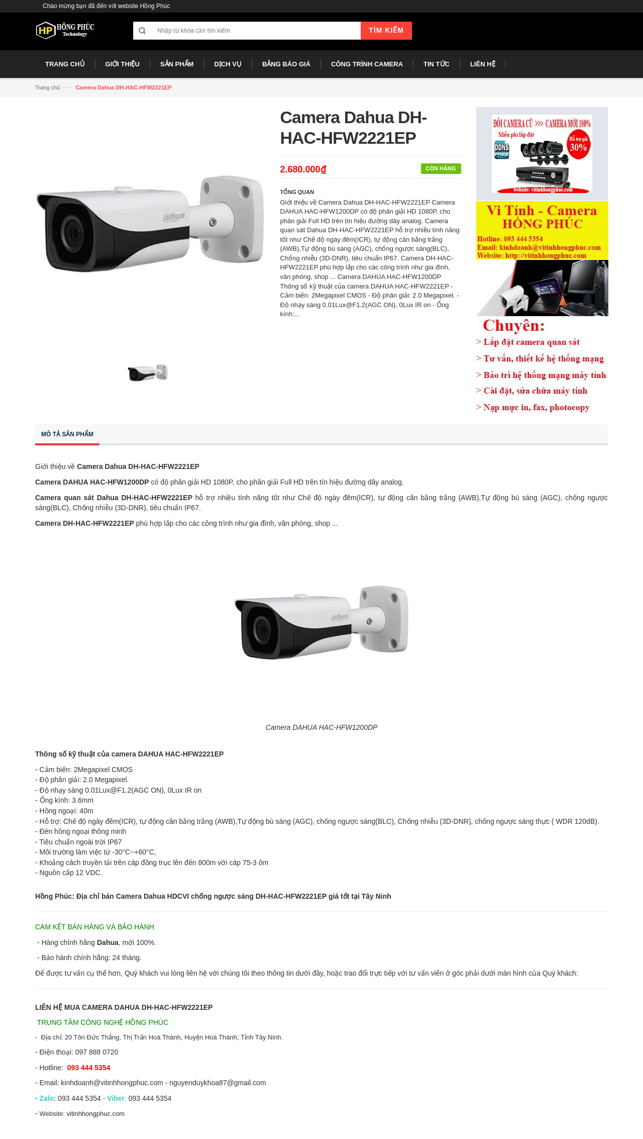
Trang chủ (47, 87)
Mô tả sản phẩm (67, 434)
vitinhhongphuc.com (96, 1113)
